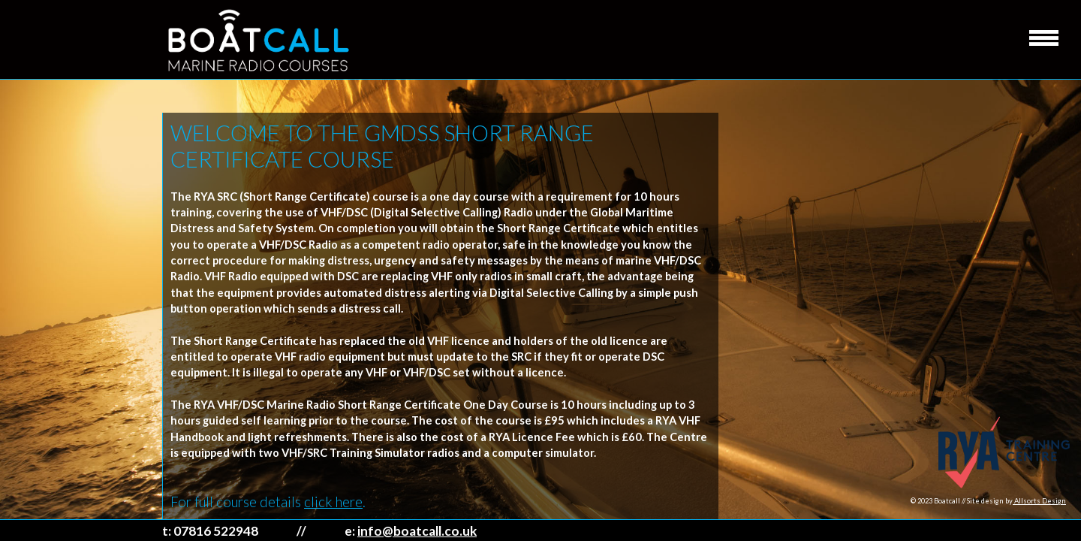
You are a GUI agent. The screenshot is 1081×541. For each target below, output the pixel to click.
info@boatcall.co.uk (417, 531)
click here (333, 502)
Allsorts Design (1039, 501)
